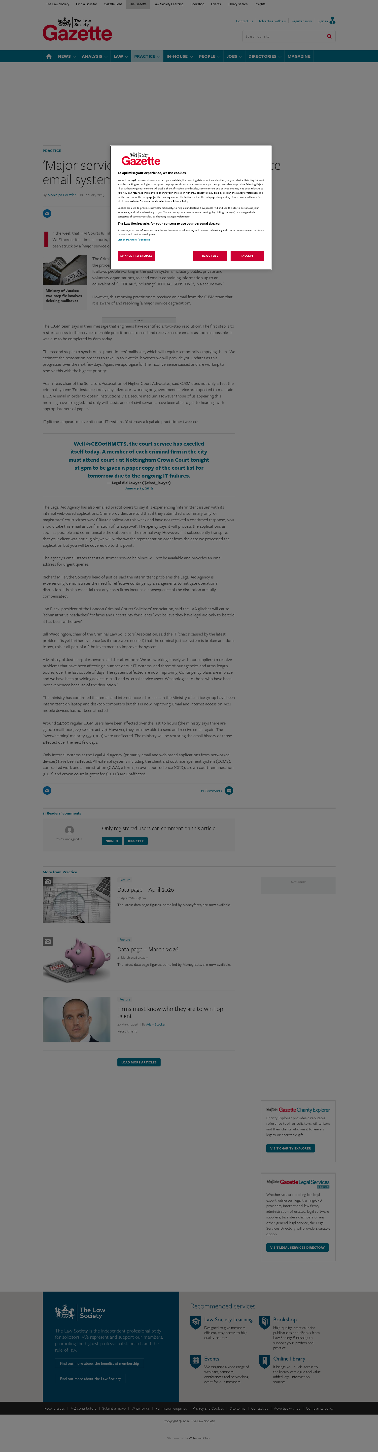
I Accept (247, 256)
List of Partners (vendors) (134, 240)
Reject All (210, 256)
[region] (191, 207)
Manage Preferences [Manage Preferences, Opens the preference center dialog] (136, 256)
